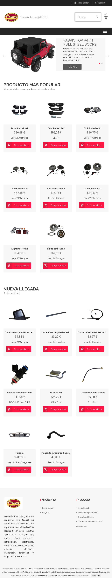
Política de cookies (81, 576)
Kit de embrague (56, 249)
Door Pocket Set (19, 128)
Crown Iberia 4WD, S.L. (35, 17)
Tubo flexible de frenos (92, 392)
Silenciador (56, 392)
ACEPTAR (96, 576)
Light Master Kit (19, 249)
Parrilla (19, 453)
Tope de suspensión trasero (19, 332)
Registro (100, 3)
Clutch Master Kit (92, 128)
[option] (56, 54)
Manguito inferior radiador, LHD (58, 453)
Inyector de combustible (19, 392)
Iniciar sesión (82, 3)
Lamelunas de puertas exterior (57, 332)
